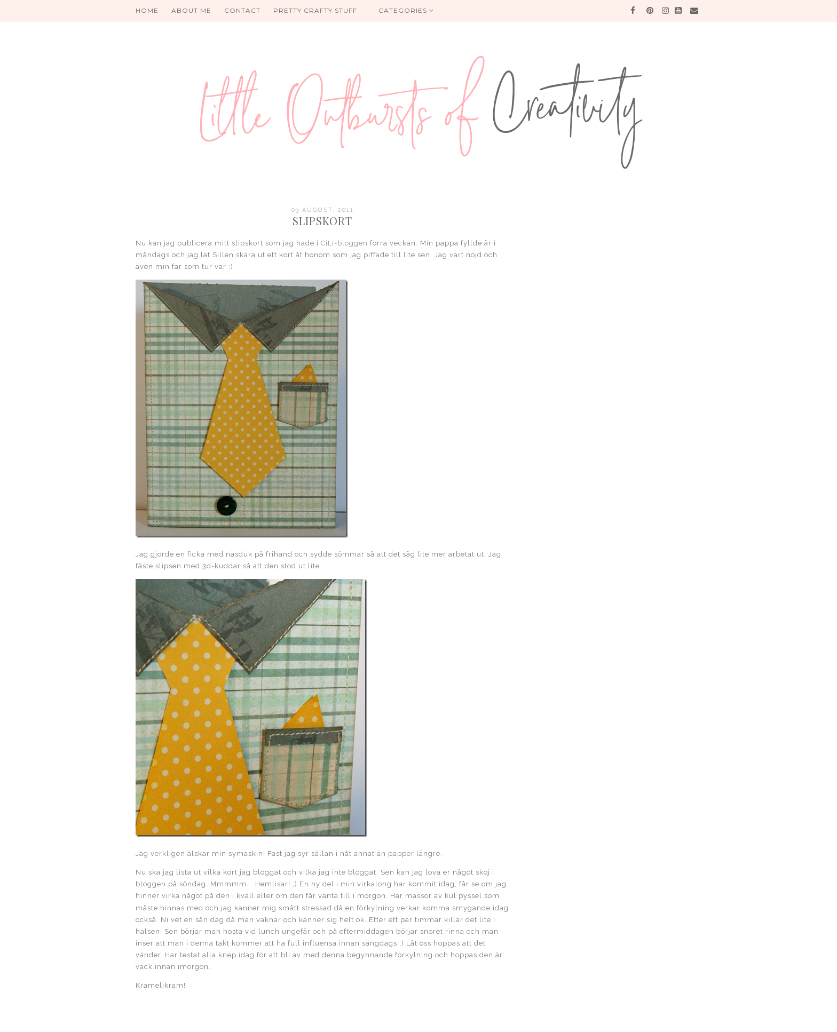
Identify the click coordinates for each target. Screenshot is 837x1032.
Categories (406, 10)
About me (191, 10)
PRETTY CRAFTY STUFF (315, 10)
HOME (147, 10)
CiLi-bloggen (344, 243)
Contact (242, 10)
